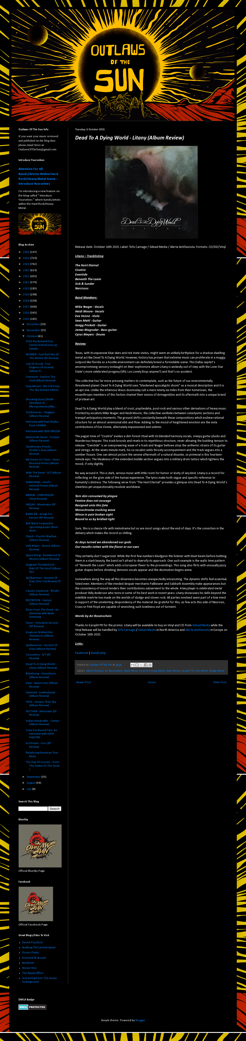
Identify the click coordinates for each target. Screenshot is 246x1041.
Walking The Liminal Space (39, 947)
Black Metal (131, 671)
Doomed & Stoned (34, 957)
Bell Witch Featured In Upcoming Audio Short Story (42, 527)
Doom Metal (173, 671)
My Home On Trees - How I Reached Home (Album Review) (43, 463)
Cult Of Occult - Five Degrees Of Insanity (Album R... (40, 367)
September (34, 776)
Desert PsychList (32, 942)
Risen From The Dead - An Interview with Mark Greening (42, 613)
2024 (26, 264)
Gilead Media (201, 625)
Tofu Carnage (126, 630)
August (31, 782)
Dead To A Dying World (152, 671)
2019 (26, 294)
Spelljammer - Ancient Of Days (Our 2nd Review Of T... (43, 581)
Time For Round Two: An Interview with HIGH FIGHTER (41, 734)
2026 (26, 252)
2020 (26, 288)
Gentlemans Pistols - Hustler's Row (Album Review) (41, 450)
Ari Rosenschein (114, 671)
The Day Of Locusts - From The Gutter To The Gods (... (43, 766)
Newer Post (83, 682)
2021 (26, 282)
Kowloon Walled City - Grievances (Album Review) (40, 636)
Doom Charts (30, 952)
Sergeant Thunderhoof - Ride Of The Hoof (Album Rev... (43, 568)
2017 (26, 306)
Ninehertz (28, 962)
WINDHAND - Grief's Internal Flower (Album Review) (42, 486)
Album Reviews (95, 671)
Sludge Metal (216, 671)
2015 (26, 318)
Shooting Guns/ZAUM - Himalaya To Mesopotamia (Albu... (41, 403)
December (34, 324)
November (34, 330)
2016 (26, 312)
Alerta (189, 630)
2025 (26, 258)
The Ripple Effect (32, 973)
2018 (26, 300)
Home (152, 682)
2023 (26, 270)
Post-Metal (201, 671)
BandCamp (98, 653)
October (32, 336)
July (29, 789)
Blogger (140, 1020)
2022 (26, 276)
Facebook (81, 653)
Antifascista (202, 630)
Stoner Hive (29, 968)
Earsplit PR (187, 671)
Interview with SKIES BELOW (43, 431)
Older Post (219, 682)
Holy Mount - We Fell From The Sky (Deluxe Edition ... (43, 390)
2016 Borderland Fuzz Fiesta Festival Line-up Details (41, 345)
